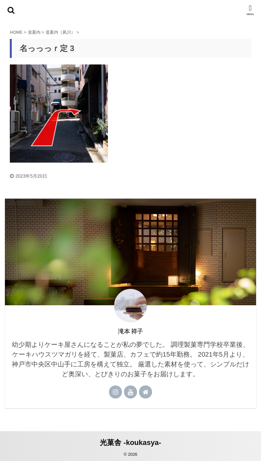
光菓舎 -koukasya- (130, 442)
